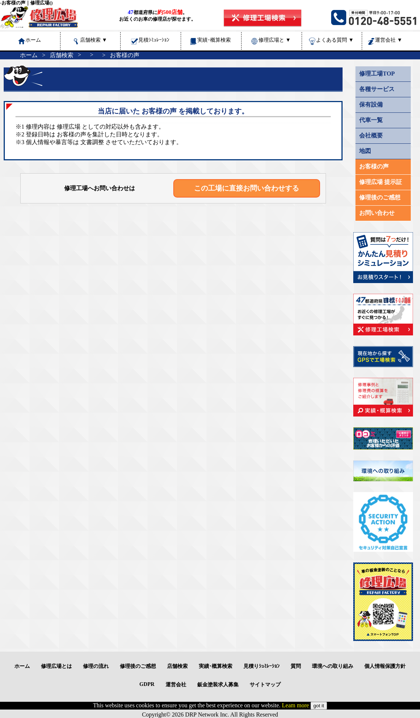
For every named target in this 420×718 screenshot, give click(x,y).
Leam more (295, 705)
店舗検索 (93, 40)
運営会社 (388, 40)
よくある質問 (335, 40)
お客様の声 (124, 55)
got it (318, 705)
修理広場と (274, 40)
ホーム (29, 55)
